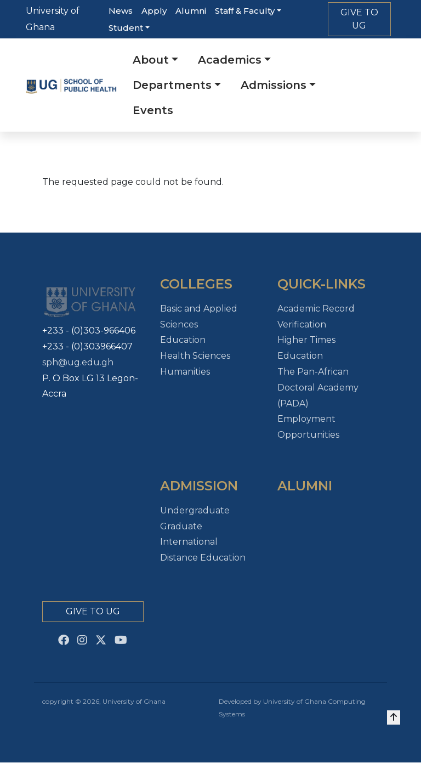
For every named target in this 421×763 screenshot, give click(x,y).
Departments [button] (172, 85)
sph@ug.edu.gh (77, 362)
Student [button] (126, 27)
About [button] (151, 59)
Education (183, 340)
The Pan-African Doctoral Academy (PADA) (318, 387)
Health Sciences (195, 356)
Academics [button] (229, 59)
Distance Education (203, 557)
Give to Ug (93, 611)
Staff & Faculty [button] (245, 10)
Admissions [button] (273, 85)
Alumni (190, 10)
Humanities (185, 371)
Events (153, 110)
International (189, 541)
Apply (154, 10)
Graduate (181, 526)
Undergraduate (195, 510)
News (121, 10)
